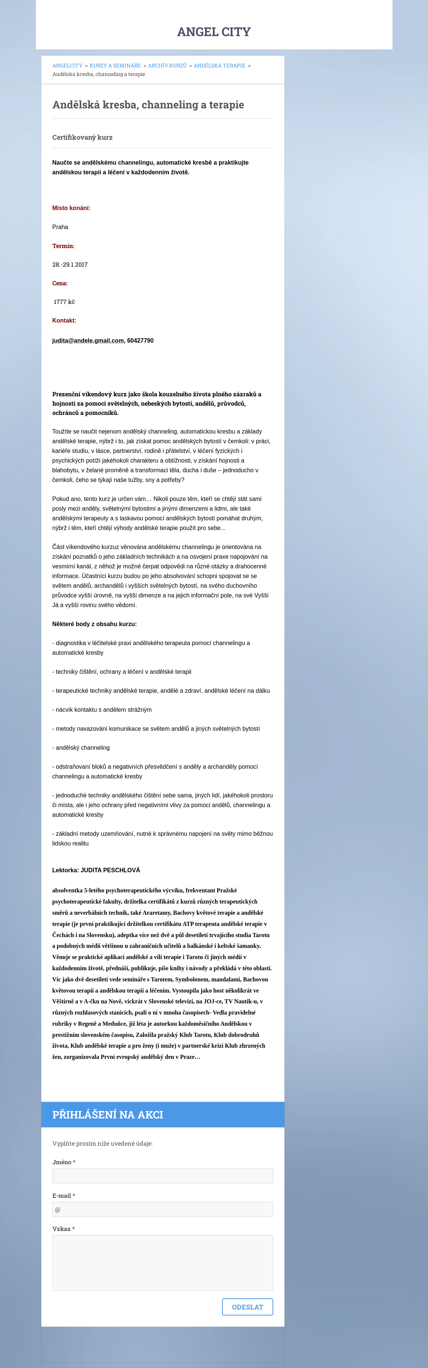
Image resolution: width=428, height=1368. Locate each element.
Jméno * (63, 1162)
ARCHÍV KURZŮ (167, 65)
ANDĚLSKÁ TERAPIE (219, 65)
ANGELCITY (67, 65)
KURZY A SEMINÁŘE (115, 65)
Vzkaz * (63, 1228)
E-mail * (63, 1195)
